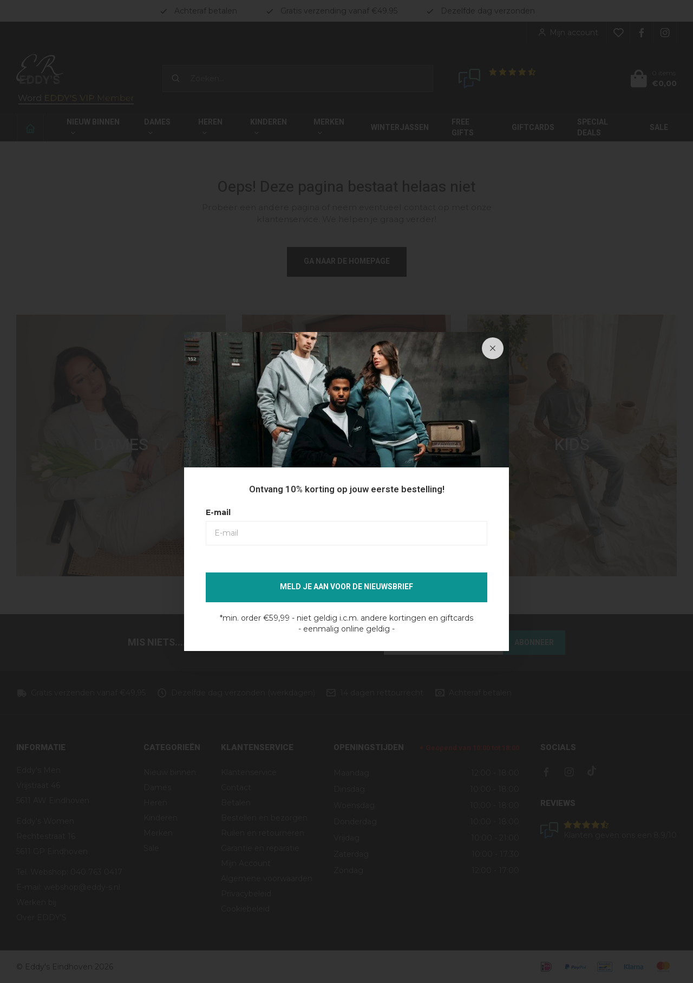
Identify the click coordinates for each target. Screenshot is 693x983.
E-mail (218, 513)
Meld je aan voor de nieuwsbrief (346, 587)
